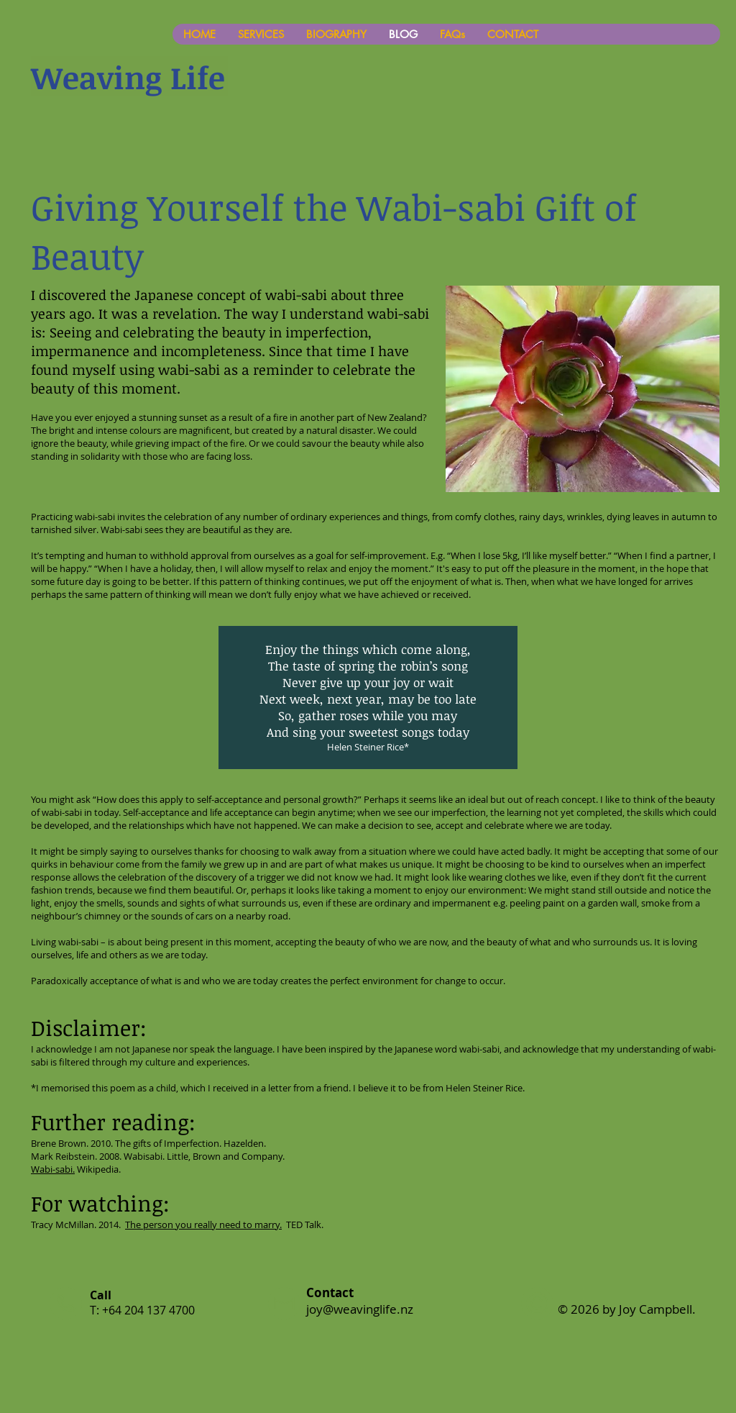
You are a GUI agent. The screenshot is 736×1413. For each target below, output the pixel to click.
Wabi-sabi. (53, 1169)
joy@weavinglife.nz (359, 1309)
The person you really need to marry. (203, 1224)
